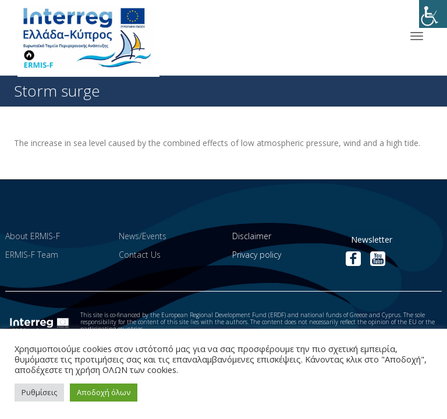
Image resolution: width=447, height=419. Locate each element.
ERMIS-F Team (31, 254)
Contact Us (140, 254)
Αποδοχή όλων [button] (103, 392)
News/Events (142, 236)
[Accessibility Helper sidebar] (433, 14)
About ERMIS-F (32, 236)
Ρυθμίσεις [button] (39, 392)
